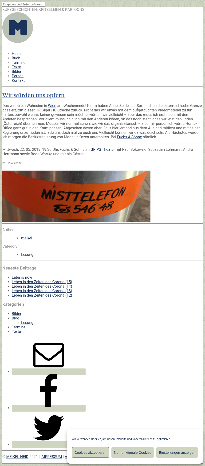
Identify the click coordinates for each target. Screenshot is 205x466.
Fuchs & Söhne (129, 137)
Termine (18, 62)
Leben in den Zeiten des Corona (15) (42, 282)
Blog (15, 318)
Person (18, 76)
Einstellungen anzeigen (177, 452)
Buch (16, 58)
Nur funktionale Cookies (132, 452)
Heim (16, 53)
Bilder (16, 71)
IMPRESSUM (51, 456)
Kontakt (18, 80)
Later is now (22, 277)
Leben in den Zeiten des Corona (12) (42, 295)
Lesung (27, 254)
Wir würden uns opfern (33, 95)
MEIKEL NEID (17, 456)
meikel (26, 238)
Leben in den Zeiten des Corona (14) (42, 286)
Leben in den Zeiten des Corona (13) (42, 291)
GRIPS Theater (103, 149)
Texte (16, 67)
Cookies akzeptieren (90, 452)
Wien (52, 105)
